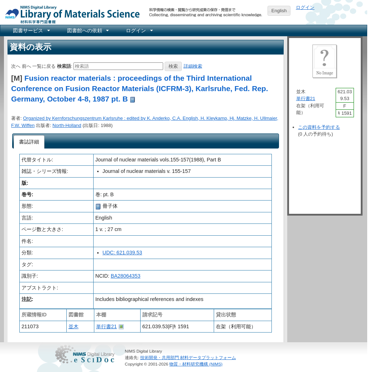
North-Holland (66, 125)
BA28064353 (126, 276)
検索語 (64, 66)
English (279, 10)
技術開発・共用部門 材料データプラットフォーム (188, 357)
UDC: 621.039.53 (122, 252)
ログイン (305, 7)
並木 (73, 326)
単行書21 (106, 326)
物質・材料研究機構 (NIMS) (195, 364)
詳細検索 (193, 66)
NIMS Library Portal (70, 14)
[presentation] (29, 142)
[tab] (29, 142)
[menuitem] (31, 30)
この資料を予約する (319, 127)
